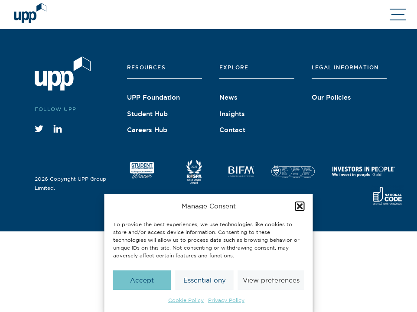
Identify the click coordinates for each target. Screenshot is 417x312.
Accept (142, 280)
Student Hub (147, 113)
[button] (300, 206)
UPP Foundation (153, 97)
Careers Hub (147, 129)
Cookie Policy (186, 300)
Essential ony (204, 280)
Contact (232, 129)
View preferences (271, 280)
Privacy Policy (226, 300)
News (228, 97)
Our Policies (331, 97)
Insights (232, 113)
